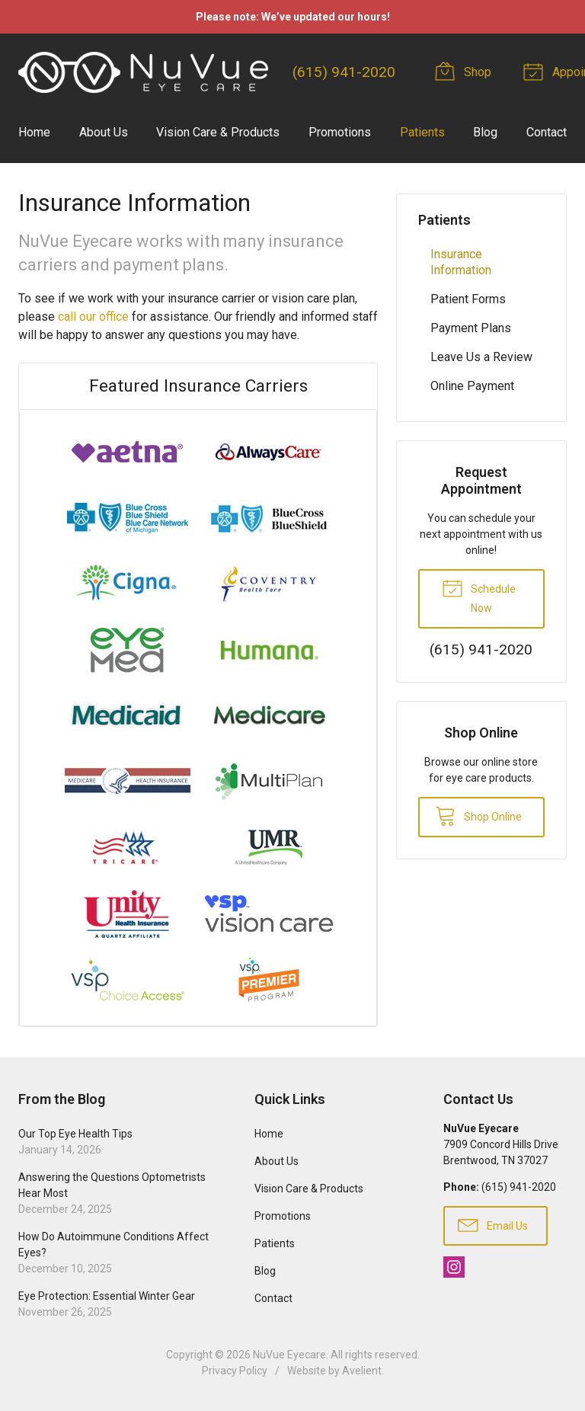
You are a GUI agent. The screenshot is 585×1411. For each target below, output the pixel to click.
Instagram (454, 1267)
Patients (422, 132)
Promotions (339, 132)
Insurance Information (460, 262)
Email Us (493, 1224)
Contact (546, 132)
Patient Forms (468, 299)
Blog (485, 132)
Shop (465, 71)
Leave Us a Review (481, 357)
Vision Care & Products (218, 132)
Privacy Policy (234, 1371)
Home (34, 132)
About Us (103, 132)
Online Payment (472, 386)
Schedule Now (479, 595)
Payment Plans (470, 328)
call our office (93, 316)
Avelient (362, 1371)
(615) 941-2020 (343, 72)
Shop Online (478, 815)
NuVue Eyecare (289, 1355)
